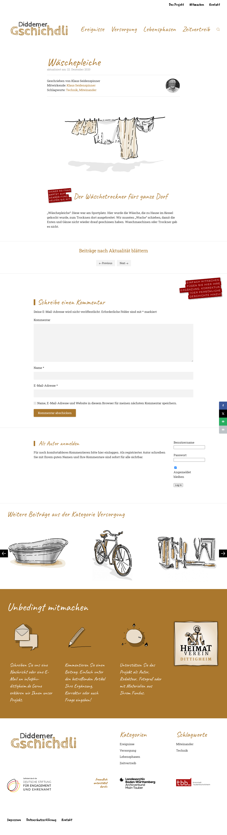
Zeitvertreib (196, 29)
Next (124, 263)
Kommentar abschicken (55, 413)
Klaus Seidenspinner (81, 85)
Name (39, 368)
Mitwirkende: (57, 85)
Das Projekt (176, 4)
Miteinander (87, 90)
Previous (105, 263)
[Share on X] (223, 414)
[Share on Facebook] (223, 406)
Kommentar (42, 320)
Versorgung (124, 29)
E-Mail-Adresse (46, 385)
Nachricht (18, 672)
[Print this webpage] (223, 430)
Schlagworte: (56, 90)
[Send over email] (223, 422)
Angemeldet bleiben (182, 472)
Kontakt (214, 4)
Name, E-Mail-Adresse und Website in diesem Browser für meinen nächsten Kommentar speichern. (105, 403)
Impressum (14, 819)
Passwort (180, 455)
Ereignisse (92, 29)
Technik (72, 90)
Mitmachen (196, 4)
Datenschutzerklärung (41, 819)
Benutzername (184, 442)
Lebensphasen (159, 29)
